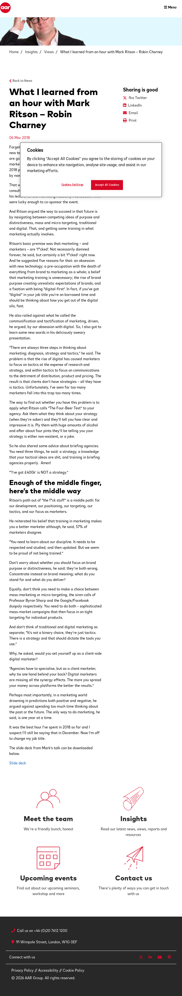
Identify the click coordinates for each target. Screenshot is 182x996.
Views (49, 52)
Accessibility (48, 970)
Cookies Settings (72, 184)
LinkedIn (135, 105)
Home (14, 52)
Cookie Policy (73, 970)
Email (133, 113)
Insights (31, 52)
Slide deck (17, 763)
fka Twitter (138, 98)
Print (132, 120)
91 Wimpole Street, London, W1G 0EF (44, 942)
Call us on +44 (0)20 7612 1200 (42, 931)
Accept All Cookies (107, 184)
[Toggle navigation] (170, 7)
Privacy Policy (22, 970)
